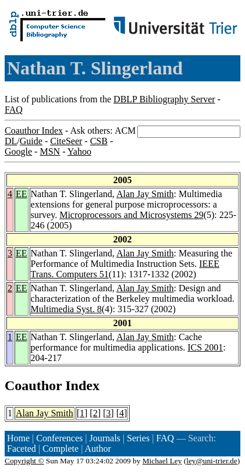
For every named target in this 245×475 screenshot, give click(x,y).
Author (98, 448)
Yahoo (79, 151)
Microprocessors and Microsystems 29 (131, 215)
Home (18, 438)
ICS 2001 (205, 347)
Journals (104, 438)
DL (11, 141)
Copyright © (24, 460)
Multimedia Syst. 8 (66, 309)
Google (18, 151)
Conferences (59, 438)
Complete (60, 448)
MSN (50, 151)
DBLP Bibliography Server (164, 99)
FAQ (14, 110)
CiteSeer (66, 141)
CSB (99, 141)
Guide (31, 141)
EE (21, 194)
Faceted (21, 448)
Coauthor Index (34, 130)
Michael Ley (162, 460)
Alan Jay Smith (145, 194)
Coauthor (33, 385)
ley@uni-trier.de (211, 460)
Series (138, 438)
